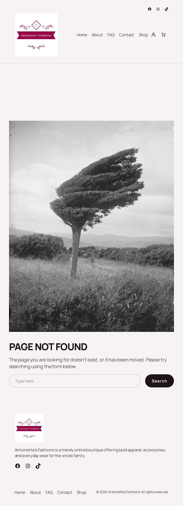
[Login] (153, 35)
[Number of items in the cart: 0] (163, 35)
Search (159, 381)
